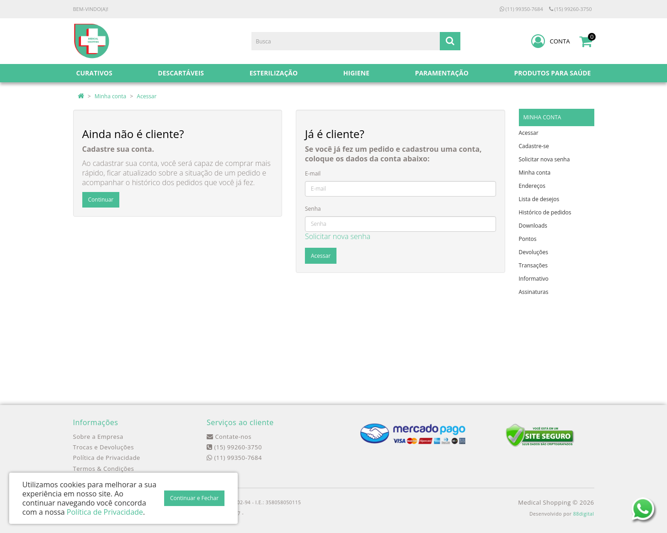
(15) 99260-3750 (570, 8)
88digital (583, 514)
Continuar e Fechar (194, 498)
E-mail (312, 173)
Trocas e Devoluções (103, 447)
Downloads (533, 225)
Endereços (532, 186)
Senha (313, 209)
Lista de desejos (539, 199)
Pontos (528, 239)
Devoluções (533, 252)
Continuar (101, 199)
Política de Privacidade (106, 457)
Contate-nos (229, 436)
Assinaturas (534, 292)
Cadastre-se (534, 146)
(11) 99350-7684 (521, 8)
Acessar (146, 96)
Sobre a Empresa (98, 436)
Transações (533, 265)
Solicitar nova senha (337, 236)
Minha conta (111, 96)
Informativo (534, 278)
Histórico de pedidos (545, 212)
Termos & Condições (103, 468)
